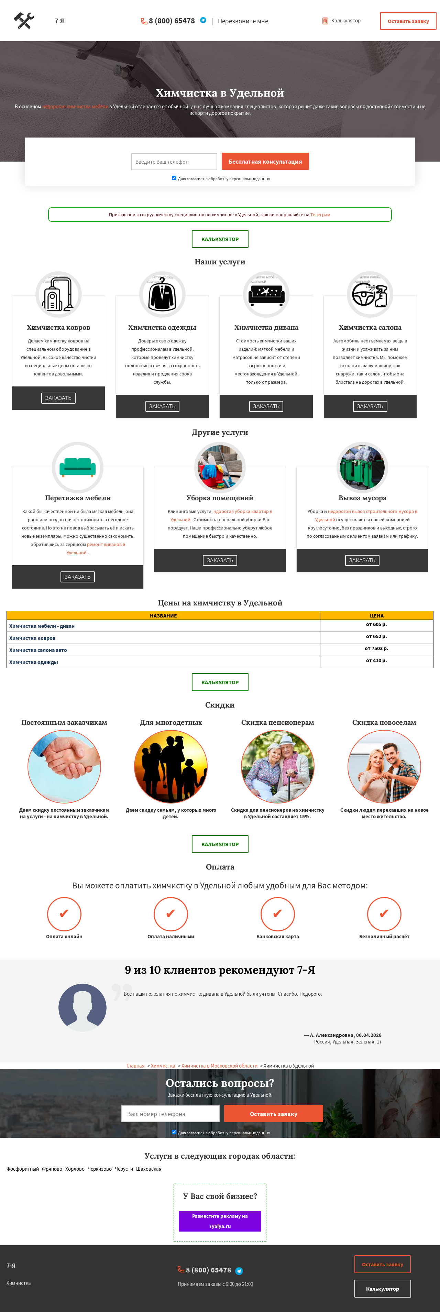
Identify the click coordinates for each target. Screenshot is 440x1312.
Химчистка (163, 1065)
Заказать (58, 398)
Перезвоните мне (243, 21)
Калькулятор (341, 20)
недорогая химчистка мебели (75, 106)
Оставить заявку (408, 21)
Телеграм (320, 214)
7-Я (11, 1265)
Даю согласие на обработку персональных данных (221, 178)
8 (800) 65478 (172, 20)
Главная (135, 1065)
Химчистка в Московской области (219, 1065)
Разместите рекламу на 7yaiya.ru (220, 1221)
